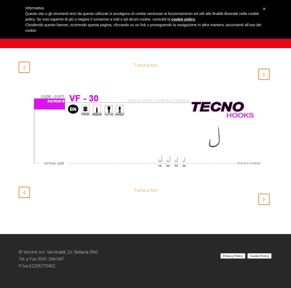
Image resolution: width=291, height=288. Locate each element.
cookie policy (183, 19)
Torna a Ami (145, 65)
